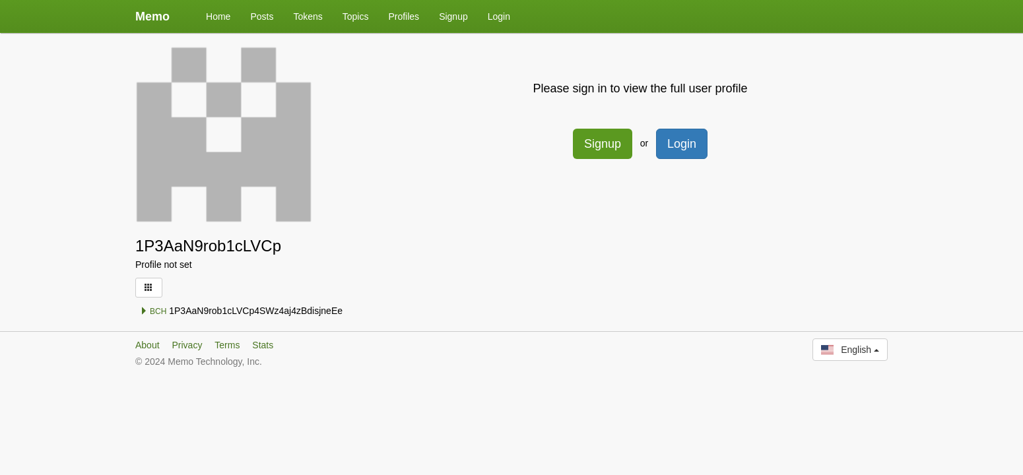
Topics (356, 16)
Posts (261, 16)
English (850, 349)
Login (499, 16)
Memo (152, 16)
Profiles (403, 16)
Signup (453, 16)
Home (218, 16)
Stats (262, 345)
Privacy (187, 345)
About (147, 345)
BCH (153, 311)
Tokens (307, 16)
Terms (227, 345)
